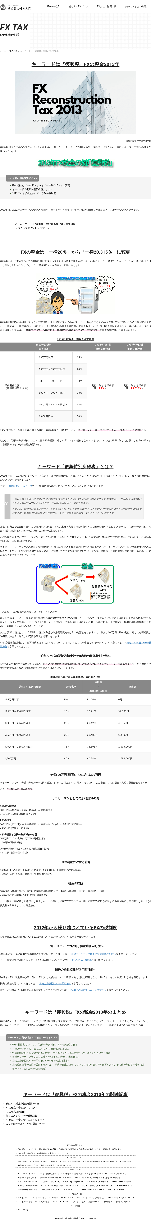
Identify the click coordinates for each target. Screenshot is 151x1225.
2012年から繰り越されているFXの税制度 (34, 193)
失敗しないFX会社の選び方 (101, 1186)
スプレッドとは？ (70, 1190)
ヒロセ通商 (107, 1202)
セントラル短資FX (122, 1202)
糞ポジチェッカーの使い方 (51, 1178)
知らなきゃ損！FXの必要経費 (21, 1115)
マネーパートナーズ (116, 1198)
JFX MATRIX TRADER (61, 1202)
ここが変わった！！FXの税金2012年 (25, 1123)
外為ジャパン (75, 1198)
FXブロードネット (40, 1198)
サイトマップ (23, 1210)
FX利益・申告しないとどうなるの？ (25, 1119)
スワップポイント (27, 228)
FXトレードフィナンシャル (94, 1198)
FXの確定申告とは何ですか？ (21, 1107)
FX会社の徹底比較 (106, 6)
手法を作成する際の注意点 (28, 1190)
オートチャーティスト (124, 1186)
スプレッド (46, 228)
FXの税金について (64, 1165)
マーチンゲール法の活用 (121, 1182)
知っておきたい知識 (136, 6)
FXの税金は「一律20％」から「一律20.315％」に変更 (41, 185)
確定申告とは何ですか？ (113, 1149)
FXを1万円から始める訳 (50, 1174)
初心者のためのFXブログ (28, 1165)
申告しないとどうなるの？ (60, 1153)
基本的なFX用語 (47, 1165)
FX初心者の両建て (118, 1174)
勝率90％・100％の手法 (74, 1178)
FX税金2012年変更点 (67, 1149)
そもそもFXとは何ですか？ (97, 1174)
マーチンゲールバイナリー (91, 1190)
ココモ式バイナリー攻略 (114, 1190)
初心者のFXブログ (78, 6)
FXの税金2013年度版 (47, 1149)
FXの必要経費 (41, 1153)
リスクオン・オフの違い (27, 1174)
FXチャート (35, 1161)
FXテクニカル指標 (50, 1161)
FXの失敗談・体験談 (91, 1161)
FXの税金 (13, 51)
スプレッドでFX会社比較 (98, 1182)
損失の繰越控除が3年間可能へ (55, 983)
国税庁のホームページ (20, 486)
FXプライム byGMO (59, 1198)
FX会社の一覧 (125, 1161)
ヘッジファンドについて (27, 1182)
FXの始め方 (53, 6)
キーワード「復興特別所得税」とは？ (32, 189)
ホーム (3, 51)
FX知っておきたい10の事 (70, 1161)
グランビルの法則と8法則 (53, 1186)
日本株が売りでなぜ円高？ (73, 1174)
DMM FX (130, 1198)
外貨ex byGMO (94, 1202)
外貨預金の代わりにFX (51, 1190)
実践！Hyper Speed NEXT (75, 1182)
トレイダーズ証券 (25, 1202)
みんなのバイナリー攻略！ (51, 1182)
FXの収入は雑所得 (82, 960)
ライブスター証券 (42, 1202)
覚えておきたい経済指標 (110, 1178)
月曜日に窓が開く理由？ (27, 1178)
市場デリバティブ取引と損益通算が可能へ (93, 954)
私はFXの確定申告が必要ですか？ (88, 990)
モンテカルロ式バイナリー (76, 1186)
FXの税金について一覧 (27, 1149)
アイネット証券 (79, 1202)
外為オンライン (24, 1198)
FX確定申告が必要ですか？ (89, 1149)
